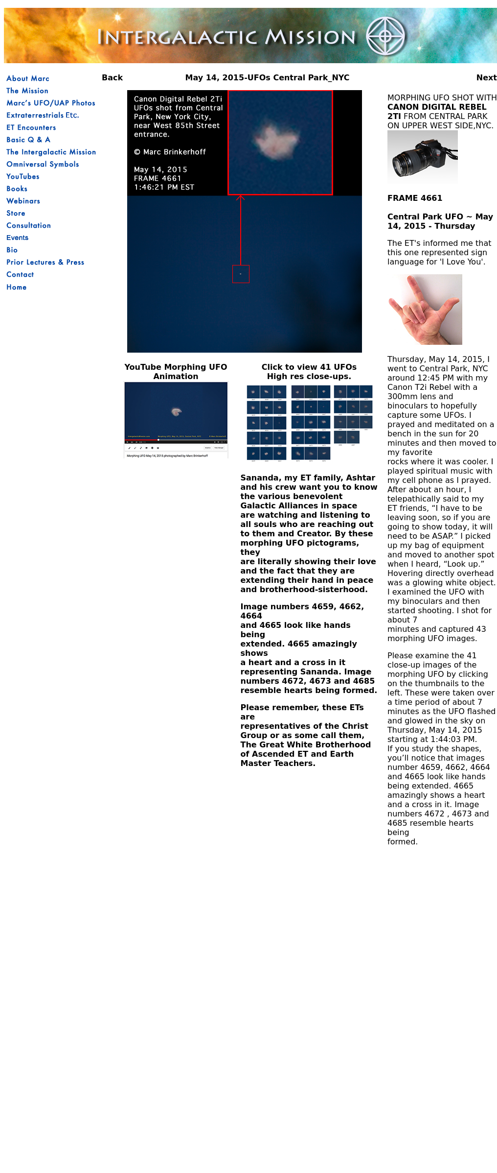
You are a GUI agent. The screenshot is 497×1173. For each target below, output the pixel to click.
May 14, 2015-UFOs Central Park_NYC (267, 77)
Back (112, 77)
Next (486, 77)
